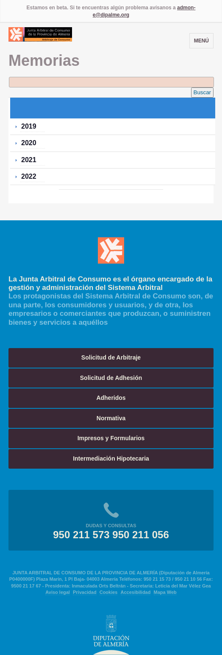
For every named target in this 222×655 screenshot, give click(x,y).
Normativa (111, 418)
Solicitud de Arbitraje (111, 357)
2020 (28, 142)
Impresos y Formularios (111, 438)
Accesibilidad (136, 592)
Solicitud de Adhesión (111, 377)
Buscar (202, 92)
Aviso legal (57, 592)
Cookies (109, 592)
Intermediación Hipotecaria (111, 458)
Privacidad (85, 592)
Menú (201, 41)
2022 (28, 176)
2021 (28, 159)
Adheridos (110, 397)
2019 (28, 126)
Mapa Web (165, 592)
